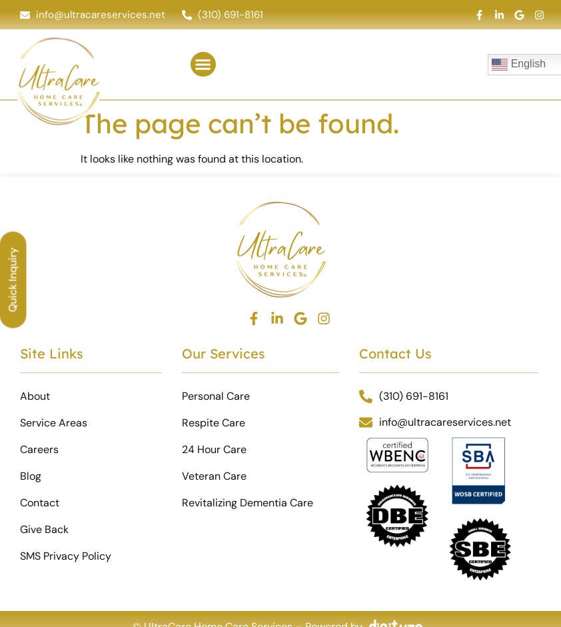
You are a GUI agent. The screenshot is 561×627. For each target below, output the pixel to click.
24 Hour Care (214, 449)
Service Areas (53, 423)
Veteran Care (214, 476)
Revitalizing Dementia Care (247, 503)
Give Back (44, 529)
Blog (30, 476)
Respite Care (213, 423)
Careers (39, 449)
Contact (39, 503)
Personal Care (216, 396)
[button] (203, 64)
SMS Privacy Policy (65, 556)
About (35, 396)
